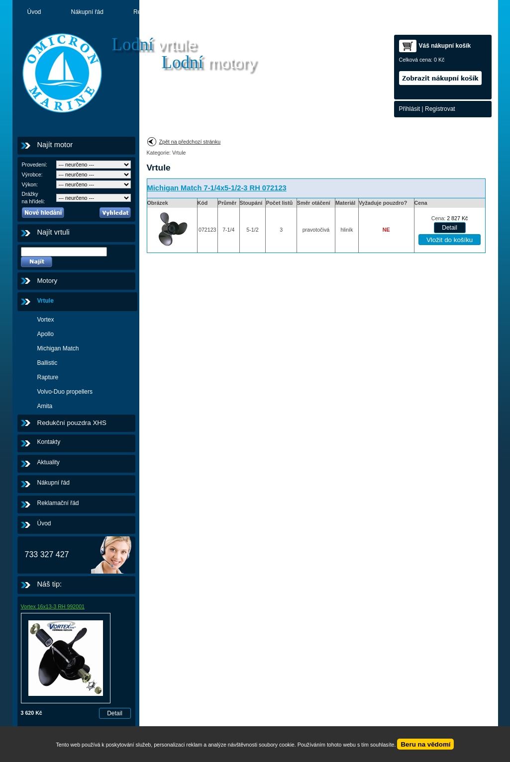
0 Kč (439, 60)
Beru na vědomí (425, 744)
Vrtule (45, 300)
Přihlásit (409, 108)
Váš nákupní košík (445, 45)
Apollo (45, 334)
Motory (266, 11)
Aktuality (216, 11)
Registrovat (440, 108)
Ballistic (47, 362)
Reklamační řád (154, 11)
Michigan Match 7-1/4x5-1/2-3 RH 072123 (217, 188)
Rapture (48, 377)
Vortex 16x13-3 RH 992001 (53, 606)
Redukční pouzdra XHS (71, 422)
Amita (45, 406)
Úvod (34, 11)
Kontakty (317, 11)
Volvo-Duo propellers (65, 391)
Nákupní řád (87, 11)
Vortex (45, 319)
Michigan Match (58, 348)
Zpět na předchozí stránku (190, 142)
